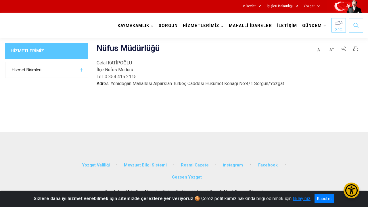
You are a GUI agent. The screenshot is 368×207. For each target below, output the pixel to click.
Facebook (268, 164)
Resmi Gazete (195, 164)
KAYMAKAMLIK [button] (133, 25)
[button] (343, 48)
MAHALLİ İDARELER (250, 25)
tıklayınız (301, 198)
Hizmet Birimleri (26, 69)
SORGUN (168, 25)
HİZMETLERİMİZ (27, 50)
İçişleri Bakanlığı (280, 6)
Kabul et (324, 198)
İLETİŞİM (287, 25)
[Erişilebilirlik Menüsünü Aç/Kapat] (351, 190)
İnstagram (233, 164)
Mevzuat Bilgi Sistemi (145, 164)
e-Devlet (249, 6)
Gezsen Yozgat (187, 176)
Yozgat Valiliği (96, 164)
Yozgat (309, 6)
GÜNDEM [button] (312, 25)
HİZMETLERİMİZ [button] (201, 25)
